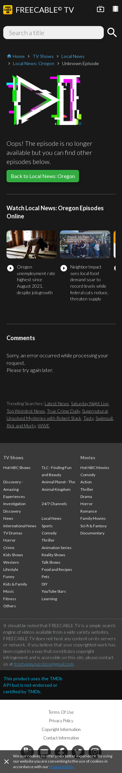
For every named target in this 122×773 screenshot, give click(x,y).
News (8, 518)
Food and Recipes (57, 569)
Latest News (57, 403)
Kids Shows (13, 554)
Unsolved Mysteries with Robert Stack (44, 418)
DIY (44, 584)
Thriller (48, 540)
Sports (47, 525)
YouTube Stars (54, 591)
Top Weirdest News (26, 411)
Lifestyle (10, 569)
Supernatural (95, 411)
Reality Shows (53, 554)
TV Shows (13, 457)
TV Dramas (12, 533)
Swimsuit (104, 418)
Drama (86, 496)
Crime (8, 547)
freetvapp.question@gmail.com (44, 664)
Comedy (49, 533)
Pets (45, 576)
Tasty (88, 418)
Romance (88, 511)
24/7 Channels (54, 503)
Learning (49, 598)
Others (9, 605)
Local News (51, 518)
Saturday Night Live (90, 403)
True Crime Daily (63, 411)
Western (11, 562)
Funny (8, 576)
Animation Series (57, 547)
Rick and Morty (21, 425)
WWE (43, 425)
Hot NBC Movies (94, 467)
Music (8, 591)
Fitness (9, 598)
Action (86, 481)
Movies (87, 457)
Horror (9, 540)
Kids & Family (15, 584)
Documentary (92, 533)
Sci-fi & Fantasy (93, 525)
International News (19, 525)
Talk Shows (51, 562)
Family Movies (93, 518)
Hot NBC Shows (17, 467)
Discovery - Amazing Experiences (14, 489)
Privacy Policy (61, 766)
